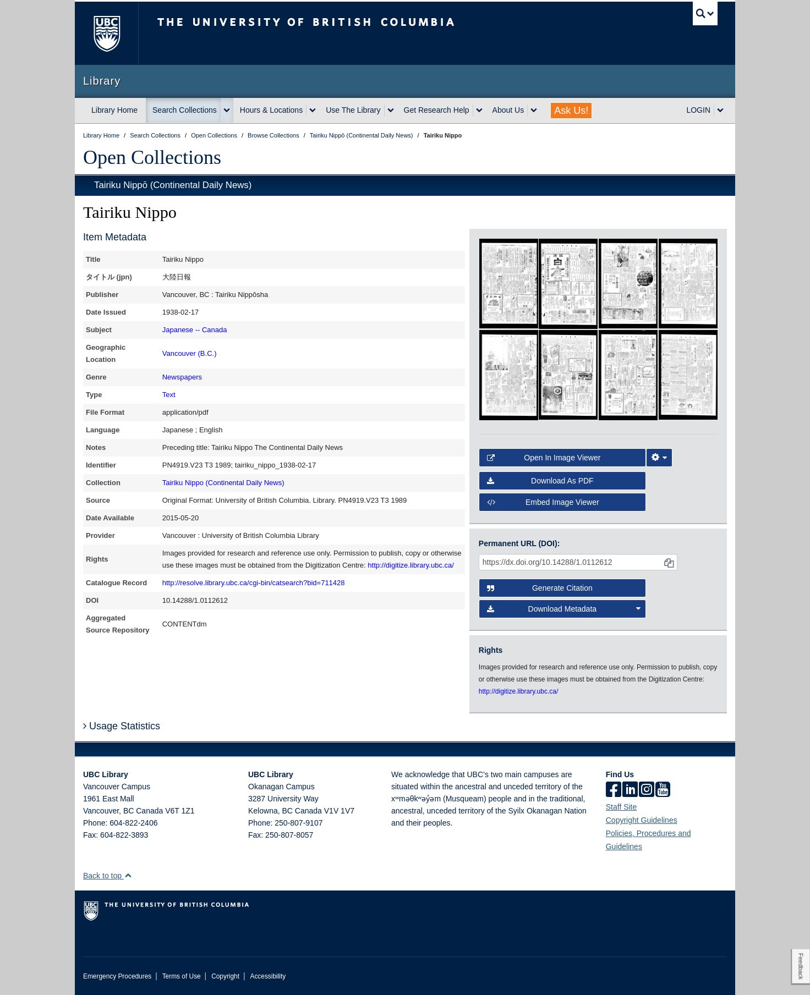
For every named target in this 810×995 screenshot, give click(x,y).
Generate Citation (540, 588)
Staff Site (621, 806)
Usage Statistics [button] (121, 726)
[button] (128, 875)
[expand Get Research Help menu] (479, 111)
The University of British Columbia (106, 33)
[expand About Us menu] (533, 111)
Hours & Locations (271, 110)
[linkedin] (630, 790)
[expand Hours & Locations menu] (312, 111)
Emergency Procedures (117, 976)
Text (169, 395)
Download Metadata (564, 608)
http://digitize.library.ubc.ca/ (411, 565)
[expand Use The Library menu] (390, 111)
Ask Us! (571, 110)
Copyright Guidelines (641, 820)
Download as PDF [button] (540, 480)
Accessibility (268, 976)
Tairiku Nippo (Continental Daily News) (223, 483)
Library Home (114, 110)
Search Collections (184, 110)
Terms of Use (181, 976)
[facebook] (613, 790)
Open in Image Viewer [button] (544, 457)
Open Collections (152, 157)
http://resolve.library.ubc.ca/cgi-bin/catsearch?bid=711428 (253, 583)
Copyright (225, 976)
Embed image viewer (543, 502)
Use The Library (353, 110)
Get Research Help (436, 110)
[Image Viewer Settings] (659, 457)
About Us (508, 110)
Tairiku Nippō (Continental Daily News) (172, 185)
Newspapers (182, 377)
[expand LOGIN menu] (720, 111)
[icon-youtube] (662, 790)
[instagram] (646, 790)
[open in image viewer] (508, 282)
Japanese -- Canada (194, 330)
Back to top (107, 875)
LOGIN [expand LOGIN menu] (698, 110)
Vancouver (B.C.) (189, 353)
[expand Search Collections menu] (226, 111)
